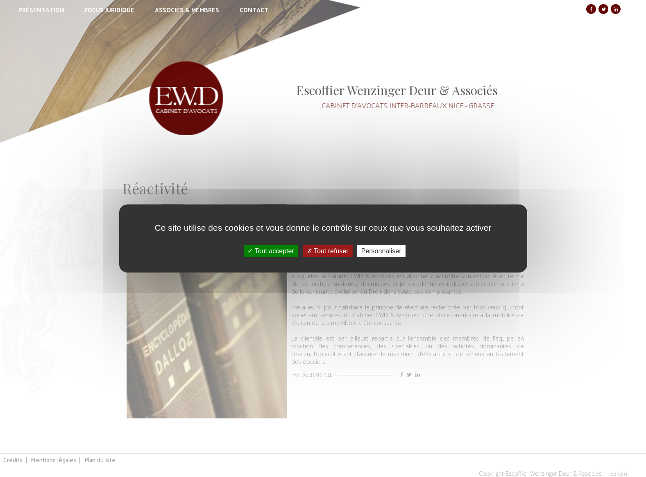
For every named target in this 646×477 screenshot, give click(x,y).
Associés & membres (187, 9)
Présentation (41, 9)
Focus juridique (109, 9)
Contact (254, 9)
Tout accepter (270, 251)
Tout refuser (328, 251)
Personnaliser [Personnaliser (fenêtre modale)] (381, 251)
